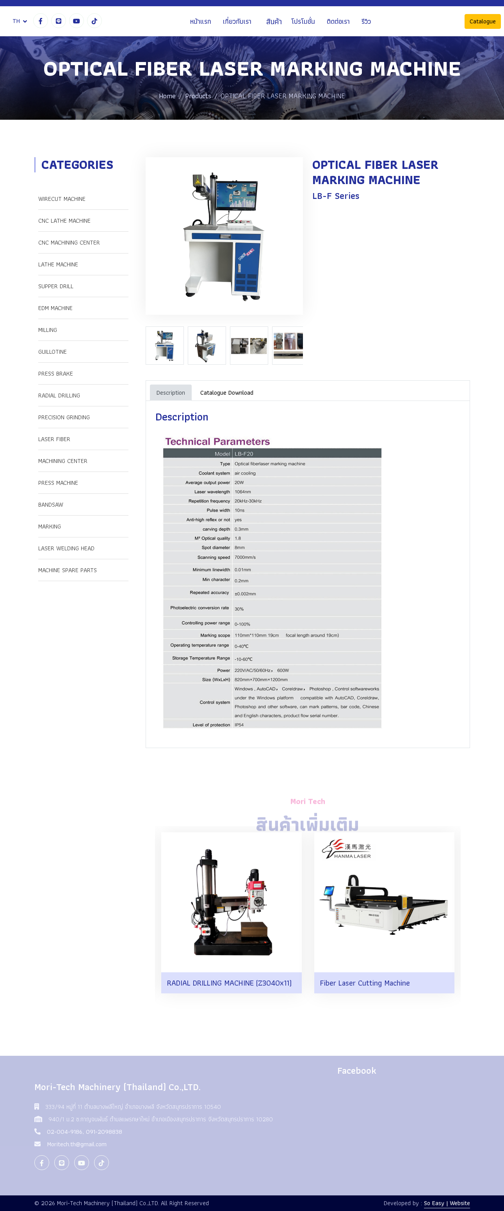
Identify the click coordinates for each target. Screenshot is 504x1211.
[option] (167, 345)
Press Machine (58, 483)
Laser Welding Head (66, 548)
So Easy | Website (447, 1203)
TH (16, 21)
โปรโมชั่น (303, 21)
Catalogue (483, 21)
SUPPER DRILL (55, 286)
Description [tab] (171, 392)
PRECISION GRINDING (64, 417)
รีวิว (366, 21)
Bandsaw (50, 504)
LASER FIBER (54, 439)
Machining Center (62, 461)
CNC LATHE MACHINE (64, 220)
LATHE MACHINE (58, 264)
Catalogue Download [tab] (226, 392)
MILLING (47, 330)
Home (167, 95)
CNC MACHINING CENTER (69, 242)
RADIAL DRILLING (59, 395)
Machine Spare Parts (67, 570)
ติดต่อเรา (338, 21)
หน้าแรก (200, 21)
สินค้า (274, 21)
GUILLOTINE (52, 351)
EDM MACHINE (55, 308)
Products (198, 95)
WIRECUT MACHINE (61, 199)
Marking (49, 526)
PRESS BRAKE (55, 373)
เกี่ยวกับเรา (237, 21)
